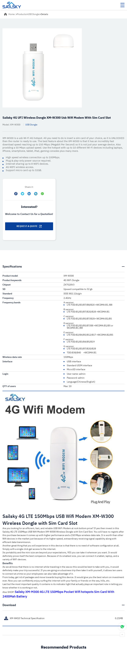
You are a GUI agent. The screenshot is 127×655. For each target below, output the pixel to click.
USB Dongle (33, 14)
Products (21, 14)
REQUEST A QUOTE (29, 226)
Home (11, 14)
